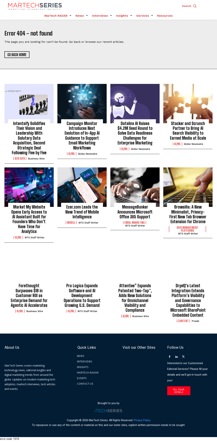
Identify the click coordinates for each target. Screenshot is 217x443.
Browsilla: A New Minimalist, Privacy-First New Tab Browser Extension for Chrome (187, 216)
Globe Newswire (87, 155)
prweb (195, 323)
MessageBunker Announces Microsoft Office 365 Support (135, 213)
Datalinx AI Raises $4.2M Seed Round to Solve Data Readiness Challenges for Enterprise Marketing (135, 135)
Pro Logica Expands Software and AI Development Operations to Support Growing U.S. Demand (82, 297)
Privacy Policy (142, 422)
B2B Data (20, 160)
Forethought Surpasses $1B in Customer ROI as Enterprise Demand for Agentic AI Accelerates (29, 297)
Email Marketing (134, 224)
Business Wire (36, 160)
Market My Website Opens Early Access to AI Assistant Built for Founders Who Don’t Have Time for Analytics (29, 221)
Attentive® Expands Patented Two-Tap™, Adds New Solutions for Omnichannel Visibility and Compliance (135, 300)
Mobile (71, 224)
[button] (190, 6)
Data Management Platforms (187, 231)
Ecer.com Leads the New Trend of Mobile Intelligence (82, 213)
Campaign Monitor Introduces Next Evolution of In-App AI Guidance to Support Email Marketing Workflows (82, 137)
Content (183, 323)
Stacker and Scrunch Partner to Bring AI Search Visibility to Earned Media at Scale (188, 133)
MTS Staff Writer (34, 239)
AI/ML (71, 155)
